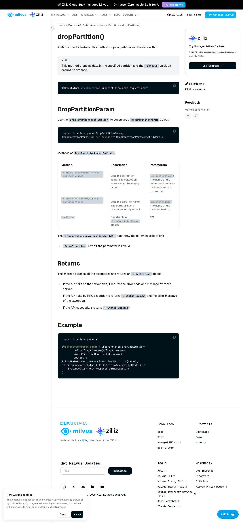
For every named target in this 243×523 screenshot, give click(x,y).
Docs (75, 14)
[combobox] (30, 26)
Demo (199, 437)
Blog (117, 14)
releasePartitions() (27, 151)
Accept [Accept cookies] (77, 514)
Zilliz (114, 440)
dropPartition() (25, 125)
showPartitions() (26, 158)
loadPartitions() (25, 145)
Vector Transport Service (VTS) (176, 493)
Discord (202, 476)
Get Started (213, 65)
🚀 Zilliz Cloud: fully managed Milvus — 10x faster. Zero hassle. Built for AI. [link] (109, 5)
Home (61, 25)
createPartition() (26, 118)
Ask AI (228, 514)
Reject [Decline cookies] (63, 514)
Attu (162, 470)
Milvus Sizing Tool (170, 481)
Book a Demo (194, 14)
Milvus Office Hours (211, 486)
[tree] (26, 102)
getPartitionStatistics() (30, 131)
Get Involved (204, 470)
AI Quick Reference (170, 453)
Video (201, 442)
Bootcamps (202, 431)
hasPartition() (24, 138)
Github (202, 481)
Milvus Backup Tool (172, 486)
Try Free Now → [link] (173, 4)
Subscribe (120, 471)
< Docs (13, 26)
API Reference (87, 25)
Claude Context (169, 506)
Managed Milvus (169, 442)
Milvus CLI (166, 476)
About (16, 39)
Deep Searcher (168, 501)
